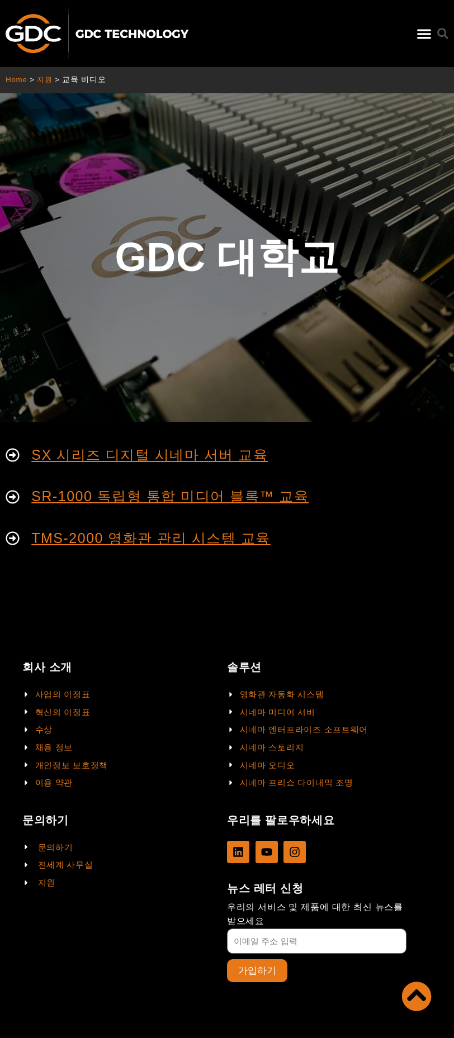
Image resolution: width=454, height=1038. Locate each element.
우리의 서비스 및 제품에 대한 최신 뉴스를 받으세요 (315, 914)
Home (16, 79)
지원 (45, 79)
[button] (424, 33)
